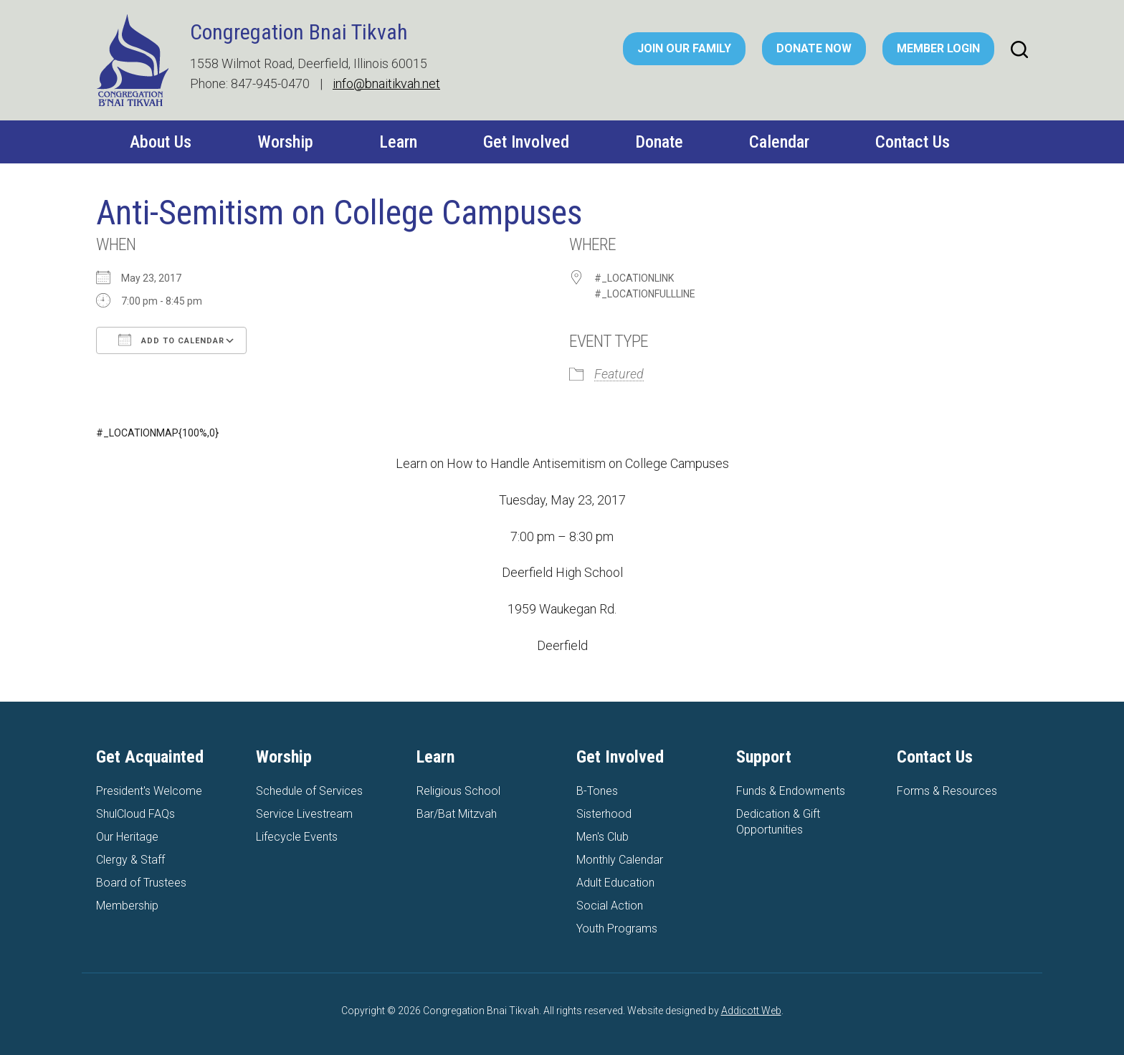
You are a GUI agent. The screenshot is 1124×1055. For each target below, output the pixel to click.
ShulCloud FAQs (135, 814)
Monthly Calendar (619, 860)
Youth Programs (616, 928)
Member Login (938, 48)
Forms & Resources (947, 791)
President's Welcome (149, 791)
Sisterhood (604, 814)
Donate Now (814, 48)
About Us (160, 142)
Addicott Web (751, 1010)
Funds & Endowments (790, 791)
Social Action (609, 905)
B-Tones (597, 791)
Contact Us (912, 142)
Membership (127, 905)
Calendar (779, 142)
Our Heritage (127, 837)
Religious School (458, 791)
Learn (398, 142)
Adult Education (615, 882)
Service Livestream (304, 814)
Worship (285, 142)
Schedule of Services (309, 791)
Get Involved (526, 142)
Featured (619, 373)
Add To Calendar (171, 339)
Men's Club (602, 837)
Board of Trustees (141, 882)
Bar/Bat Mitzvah (456, 814)
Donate (659, 142)
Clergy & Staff (130, 860)
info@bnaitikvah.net (386, 83)
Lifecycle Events (297, 837)
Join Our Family (684, 48)
